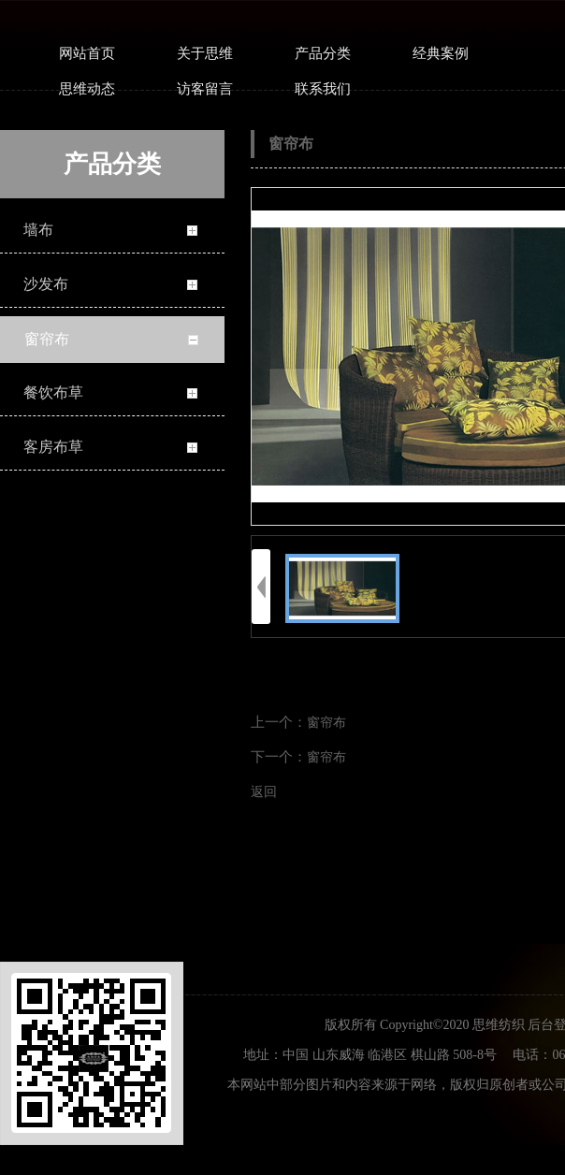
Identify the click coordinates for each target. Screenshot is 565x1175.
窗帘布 (326, 723)
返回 (264, 792)
